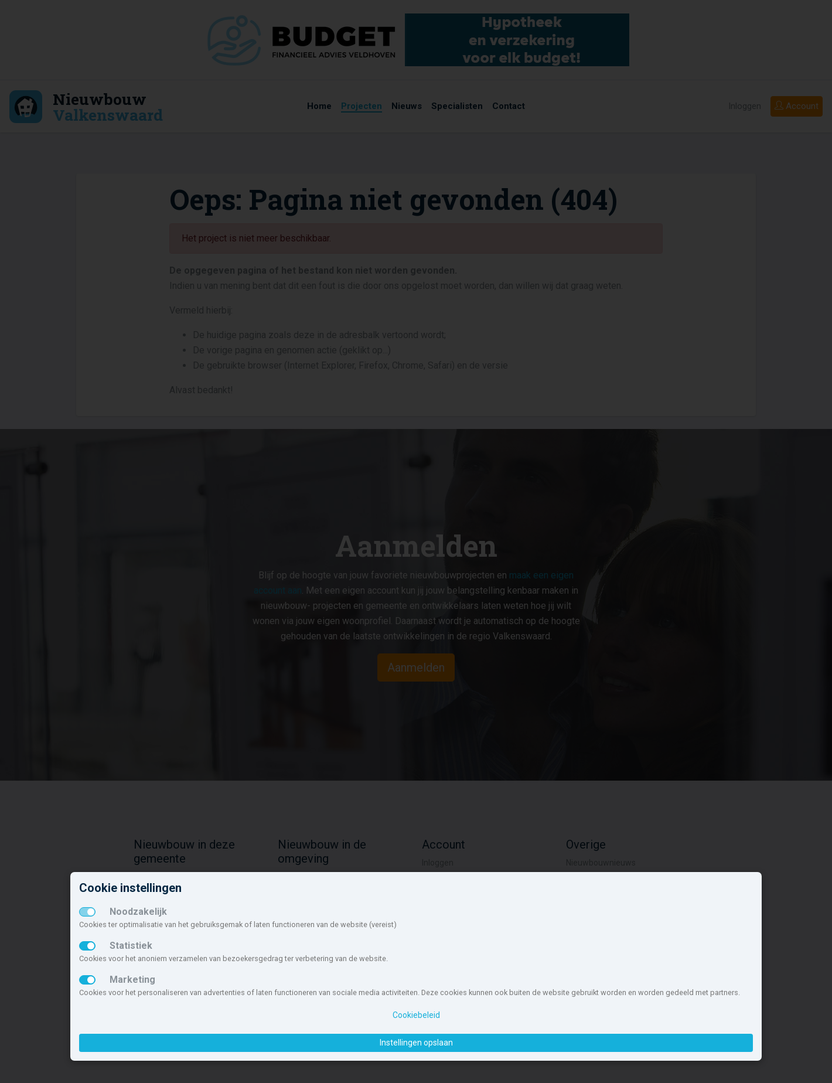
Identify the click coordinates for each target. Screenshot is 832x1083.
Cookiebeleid (416, 1015)
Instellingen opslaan (416, 1042)
